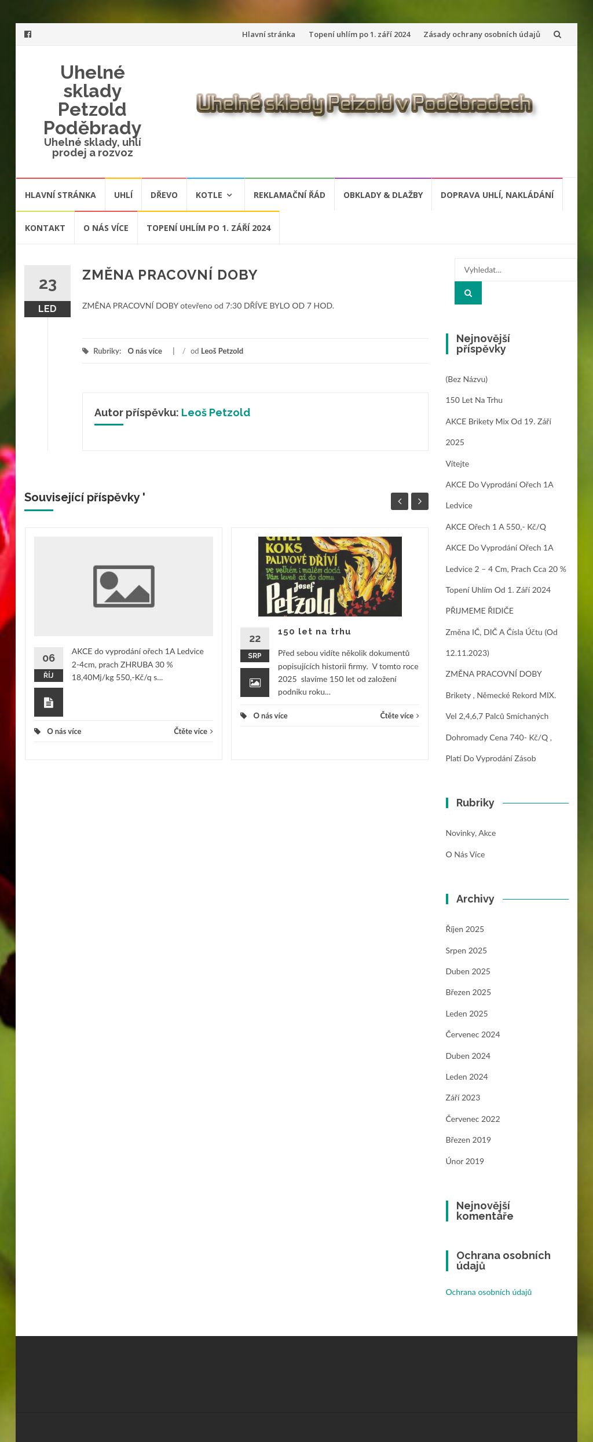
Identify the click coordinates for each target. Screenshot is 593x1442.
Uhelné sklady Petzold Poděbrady (92, 99)
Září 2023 (463, 1097)
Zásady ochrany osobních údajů (481, 34)
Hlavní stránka (268, 34)
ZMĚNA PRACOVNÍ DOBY (494, 673)
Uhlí (123, 194)
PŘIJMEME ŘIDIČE (480, 610)
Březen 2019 (469, 1139)
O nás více (106, 227)
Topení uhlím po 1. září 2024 (359, 34)
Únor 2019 (465, 1161)
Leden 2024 (467, 1076)
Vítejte (458, 463)
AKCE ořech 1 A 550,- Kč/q (496, 526)
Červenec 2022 (473, 1119)
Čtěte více (193, 731)
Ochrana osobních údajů (489, 1292)
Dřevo (164, 194)
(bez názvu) (467, 379)
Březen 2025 (469, 992)
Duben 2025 (468, 971)
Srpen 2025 (467, 950)
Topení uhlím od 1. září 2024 (498, 590)
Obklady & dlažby (383, 194)
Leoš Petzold (222, 350)
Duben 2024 (468, 1056)
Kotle (209, 194)
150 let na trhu (315, 631)
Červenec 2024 (473, 1034)
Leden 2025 (467, 1013)
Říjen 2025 (465, 929)
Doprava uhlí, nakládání (497, 194)
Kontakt (45, 227)
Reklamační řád (289, 194)
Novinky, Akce (471, 833)
